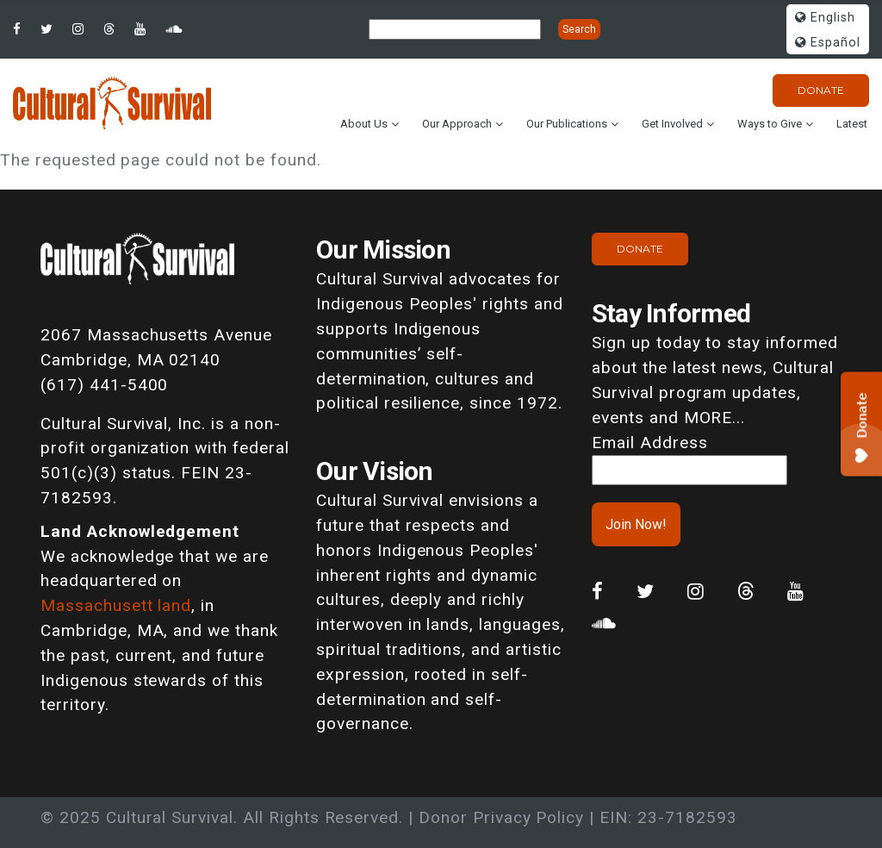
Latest (851, 123)
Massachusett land (115, 605)
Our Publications (566, 123)
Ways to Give (769, 123)
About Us (364, 123)
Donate (821, 90)
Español (827, 42)
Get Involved (672, 123)
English (825, 17)
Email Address (649, 442)
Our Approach (457, 123)
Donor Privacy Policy (501, 817)
